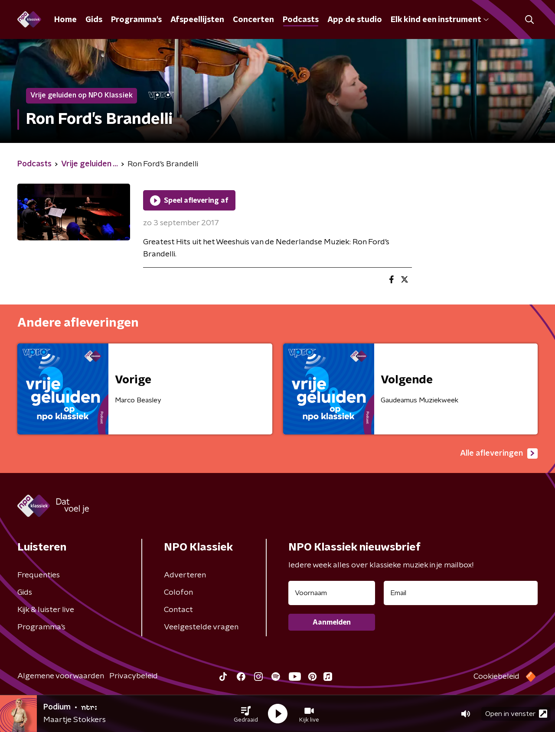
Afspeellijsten (197, 20)
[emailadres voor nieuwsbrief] (461, 593)
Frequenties (38, 575)
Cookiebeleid (496, 676)
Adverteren (185, 575)
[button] (246, 714)
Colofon (178, 592)
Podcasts (301, 20)
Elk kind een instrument (440, 20)
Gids (93, 20)
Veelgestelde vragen (201, 627)
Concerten (253, 20)
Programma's (136, 20)
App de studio (354, 20)
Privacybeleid (133, 676)
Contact (178, 610)
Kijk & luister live (45, 610)
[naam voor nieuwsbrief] (331, 593)
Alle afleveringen (499, 453)
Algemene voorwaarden (60, 676)
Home (65, 20)
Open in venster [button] (516, 713)
